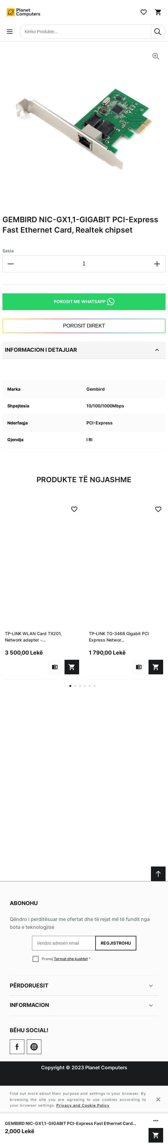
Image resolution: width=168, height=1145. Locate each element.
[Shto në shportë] (156, 1135)
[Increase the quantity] (157, 263)
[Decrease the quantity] (10, 263)
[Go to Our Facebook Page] (17, 1046)
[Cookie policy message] (84, 1099)
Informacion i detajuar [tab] (83, 350)
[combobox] (92, 31)
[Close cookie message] (158, 1099)
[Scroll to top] (158, 874)
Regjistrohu (116, 943)
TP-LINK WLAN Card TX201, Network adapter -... (33, 636)
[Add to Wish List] (74, 509)
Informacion (82, 1005)
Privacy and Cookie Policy (83, 1105)
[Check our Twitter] (34, 1046)
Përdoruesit (82, 985)
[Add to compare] (54, 667)
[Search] (158, 32)
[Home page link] (23, 12)
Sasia (8, 250)
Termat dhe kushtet (71, 958)
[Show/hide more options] (156, 1120)
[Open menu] (9, 31)
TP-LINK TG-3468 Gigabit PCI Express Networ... (119, 636)
